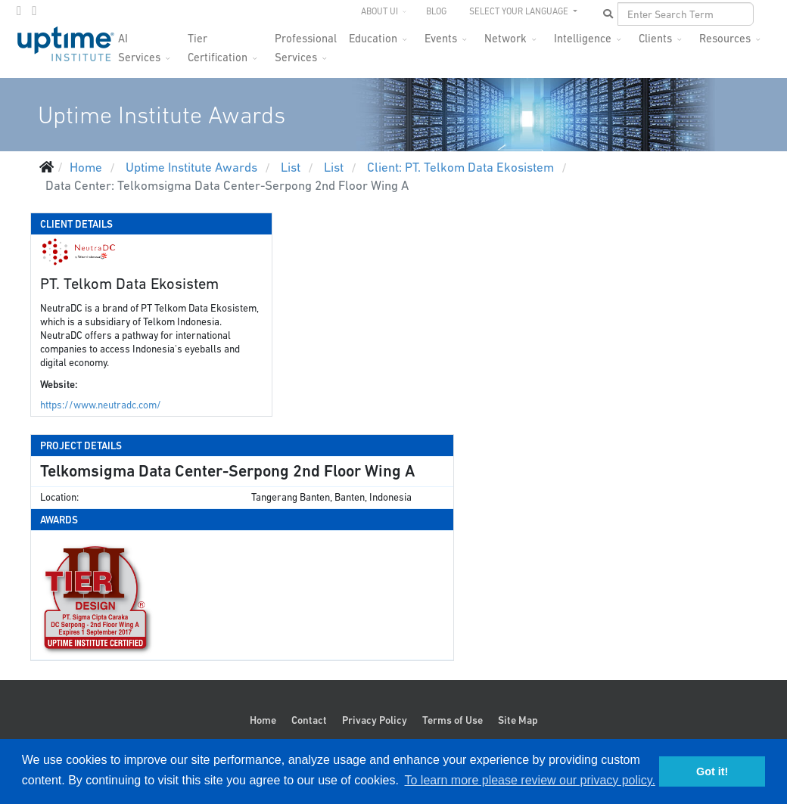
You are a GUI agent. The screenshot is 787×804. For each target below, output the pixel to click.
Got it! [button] (712, 771)
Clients (655, 38)
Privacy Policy (374, 720)
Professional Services (306, 43)
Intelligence (582, 38)
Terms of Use (452, 720)
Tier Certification (217, 43)
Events (441, 38)
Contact (309, 720)
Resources (725, 38)
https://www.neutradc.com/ (100, 405)
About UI (379, 11)
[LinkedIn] (34, 10)
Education (373, 38)
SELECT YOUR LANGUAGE (520, 11)
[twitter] (19, 10)
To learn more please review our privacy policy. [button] (529, 780)
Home (263, 720)
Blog (436, 11)
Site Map (518, 720)
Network (505, 38)
